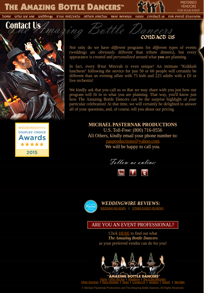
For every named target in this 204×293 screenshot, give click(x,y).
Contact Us (139, 282)
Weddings (134, 279)
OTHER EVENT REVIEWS (148, 208)
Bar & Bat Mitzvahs (154, 279)
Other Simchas (89, 282)
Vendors (154, 282)
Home (103, 279)
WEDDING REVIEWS (113, 208)
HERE (124, 233)
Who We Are (117, 279)
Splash (166, 282)
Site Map (179, 282)
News (125, 282)
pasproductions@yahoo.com (132, 141)
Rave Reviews (110, 282)
